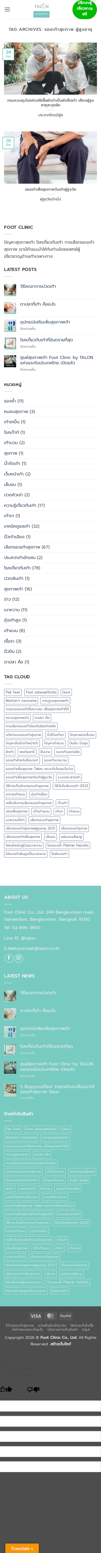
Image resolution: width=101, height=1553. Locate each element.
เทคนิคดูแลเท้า (17, 526)
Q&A (86, 1329)
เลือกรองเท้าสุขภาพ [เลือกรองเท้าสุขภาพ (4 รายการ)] (44, 819)
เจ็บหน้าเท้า (14, 474)
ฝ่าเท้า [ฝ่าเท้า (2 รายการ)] (10, 751)
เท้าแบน (11, 630)
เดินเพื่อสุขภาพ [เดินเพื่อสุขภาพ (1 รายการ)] (16, 811)
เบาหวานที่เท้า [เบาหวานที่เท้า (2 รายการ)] (15, 819)
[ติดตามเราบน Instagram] (18, 958)
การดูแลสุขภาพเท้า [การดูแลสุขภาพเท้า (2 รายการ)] (55, 700)
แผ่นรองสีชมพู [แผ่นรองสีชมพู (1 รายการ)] (71, 836)
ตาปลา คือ (13, 662)
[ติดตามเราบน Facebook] (9, 958)
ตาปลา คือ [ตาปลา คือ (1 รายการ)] (42, 717)
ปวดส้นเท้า (13, 578)
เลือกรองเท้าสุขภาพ (22, 547)
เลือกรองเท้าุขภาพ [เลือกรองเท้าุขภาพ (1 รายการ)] (74, 828)
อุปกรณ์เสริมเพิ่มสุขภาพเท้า (45, 322)
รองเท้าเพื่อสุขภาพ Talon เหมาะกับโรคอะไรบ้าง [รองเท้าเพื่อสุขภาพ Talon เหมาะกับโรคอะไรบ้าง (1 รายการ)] (39, 768)
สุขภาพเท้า (13, 589)
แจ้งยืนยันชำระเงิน (52, 1325)
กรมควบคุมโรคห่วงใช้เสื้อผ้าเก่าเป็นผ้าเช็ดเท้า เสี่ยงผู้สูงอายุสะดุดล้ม (50, 103)
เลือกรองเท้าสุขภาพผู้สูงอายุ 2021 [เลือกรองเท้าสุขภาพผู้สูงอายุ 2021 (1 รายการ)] (30, 828)
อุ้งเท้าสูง (12, 620)
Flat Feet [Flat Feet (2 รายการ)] (13, 692)
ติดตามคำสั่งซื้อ (82, 1325)
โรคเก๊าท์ (11, 432)
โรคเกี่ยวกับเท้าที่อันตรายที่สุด (46, 340)
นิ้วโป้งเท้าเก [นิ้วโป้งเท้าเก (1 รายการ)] (55, 734)
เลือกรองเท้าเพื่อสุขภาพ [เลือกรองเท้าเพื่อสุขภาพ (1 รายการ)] (23, 836)
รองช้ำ (10, 401)
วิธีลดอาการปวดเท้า (38, 286)
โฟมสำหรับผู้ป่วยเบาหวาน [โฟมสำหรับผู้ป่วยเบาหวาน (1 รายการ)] (24, 845)
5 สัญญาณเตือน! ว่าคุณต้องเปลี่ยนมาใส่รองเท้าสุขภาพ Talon (57, 1089)
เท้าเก (9, 516)
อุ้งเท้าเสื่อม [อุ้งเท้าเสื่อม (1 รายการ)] (39, 794)
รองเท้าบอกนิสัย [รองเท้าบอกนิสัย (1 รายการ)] (68, 751)
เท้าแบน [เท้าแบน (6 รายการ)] (74, 811)
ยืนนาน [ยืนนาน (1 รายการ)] (45, 751)
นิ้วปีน (9, 651)
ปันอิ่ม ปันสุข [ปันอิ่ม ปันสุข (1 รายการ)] (78, 743)
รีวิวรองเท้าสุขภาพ (20, 1325)
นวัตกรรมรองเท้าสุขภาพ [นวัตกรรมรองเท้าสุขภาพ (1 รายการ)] (23, 734)
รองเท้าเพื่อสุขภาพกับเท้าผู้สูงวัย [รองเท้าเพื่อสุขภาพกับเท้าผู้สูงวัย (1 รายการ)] (29, 777)
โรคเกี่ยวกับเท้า (17, 568)
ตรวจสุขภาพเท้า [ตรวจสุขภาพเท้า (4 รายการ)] (17, 717)
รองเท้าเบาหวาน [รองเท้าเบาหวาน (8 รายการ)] (55, 760)
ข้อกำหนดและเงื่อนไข (27, 1329)
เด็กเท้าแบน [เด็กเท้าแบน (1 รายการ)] (41, 811)
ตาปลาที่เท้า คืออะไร (37, 304)
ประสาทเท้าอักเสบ (20, 557)
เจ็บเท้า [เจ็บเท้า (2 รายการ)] (62, 802)
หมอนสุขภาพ (16, 411)
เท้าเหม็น (11, 422)
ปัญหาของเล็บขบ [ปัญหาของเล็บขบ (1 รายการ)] (82, 734)
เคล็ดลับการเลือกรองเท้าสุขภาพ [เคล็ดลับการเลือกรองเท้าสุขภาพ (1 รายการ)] (29, 802)
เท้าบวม (11, 443)
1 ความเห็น (33, 1098)
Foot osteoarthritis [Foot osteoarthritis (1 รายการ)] (41, 692)
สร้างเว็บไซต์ (60, 1344)
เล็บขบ (10, 484)
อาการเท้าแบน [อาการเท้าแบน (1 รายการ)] (15, 794)
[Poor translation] (33, 1391)
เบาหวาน (12, 610)
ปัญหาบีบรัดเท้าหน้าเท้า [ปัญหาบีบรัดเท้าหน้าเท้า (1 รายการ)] (22, 743)
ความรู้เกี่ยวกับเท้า (20, 505)
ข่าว (7, 599)
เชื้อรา (9, 641)
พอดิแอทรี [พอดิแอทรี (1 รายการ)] (27, 751)
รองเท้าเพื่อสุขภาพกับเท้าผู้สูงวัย (50, 189)
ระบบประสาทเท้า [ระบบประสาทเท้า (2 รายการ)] (69, 777)
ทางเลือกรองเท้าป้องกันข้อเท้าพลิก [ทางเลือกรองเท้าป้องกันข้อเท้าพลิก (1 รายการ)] (31, 726)
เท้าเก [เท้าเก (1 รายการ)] (59, 811)
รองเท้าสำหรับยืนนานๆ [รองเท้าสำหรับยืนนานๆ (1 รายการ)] (22, 760)
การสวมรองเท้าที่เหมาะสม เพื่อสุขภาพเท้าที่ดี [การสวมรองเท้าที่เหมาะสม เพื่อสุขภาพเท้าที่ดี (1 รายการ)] (37, 709)
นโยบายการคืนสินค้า (62, 1329)
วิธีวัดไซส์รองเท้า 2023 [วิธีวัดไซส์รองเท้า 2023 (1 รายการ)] (71, 785)
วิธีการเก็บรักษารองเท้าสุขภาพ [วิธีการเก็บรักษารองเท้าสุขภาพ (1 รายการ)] (27, 785)
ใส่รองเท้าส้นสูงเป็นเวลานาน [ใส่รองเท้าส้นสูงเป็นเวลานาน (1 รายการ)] (26, 853)
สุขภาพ (10, 453)
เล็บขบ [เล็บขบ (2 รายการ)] (50, 836)
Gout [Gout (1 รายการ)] (66, 692)
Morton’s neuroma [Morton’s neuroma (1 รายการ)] (21, 700)
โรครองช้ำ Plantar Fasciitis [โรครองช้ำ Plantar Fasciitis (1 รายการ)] (68, 845)
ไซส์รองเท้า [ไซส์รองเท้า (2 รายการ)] (59, 853)
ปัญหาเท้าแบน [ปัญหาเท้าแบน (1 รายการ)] (54, 743)
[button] (7, 9)
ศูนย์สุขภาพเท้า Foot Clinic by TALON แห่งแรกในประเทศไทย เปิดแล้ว (56, 360)
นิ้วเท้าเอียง (14, 537)
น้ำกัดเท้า (12, 463)
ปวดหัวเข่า (13, 495)
